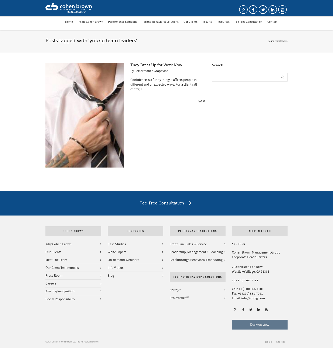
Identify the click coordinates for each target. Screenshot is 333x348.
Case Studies (117, 244)
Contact (272, 22)
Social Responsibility (60, 299)
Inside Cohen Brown (90, 22)
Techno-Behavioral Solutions (160, 22)
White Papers (117, 252)
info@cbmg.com (253, 298)
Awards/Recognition (60, 291)
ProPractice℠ (179, 298)
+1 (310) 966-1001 (251, 289)
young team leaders (278, 41)
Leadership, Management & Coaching (196, 252)
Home (69, 22)
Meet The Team (56, 260)
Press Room (53, 275)
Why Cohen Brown (58, 244)
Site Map (280, 342)
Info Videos (116, 268)
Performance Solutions (122, 22)
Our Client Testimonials (62, 268)
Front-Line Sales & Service (188, 244)
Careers (50, 283)
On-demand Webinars (123, 260)
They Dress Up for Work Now (156, 65)
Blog (111, 275)
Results (207, 22)
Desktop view (259, 325)
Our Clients (190, 22)
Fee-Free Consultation (248, 22)
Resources (223, 22)
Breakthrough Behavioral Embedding (196, 260)
